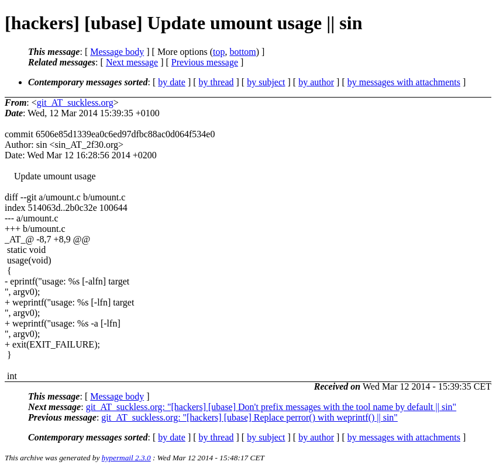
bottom (242, 52)
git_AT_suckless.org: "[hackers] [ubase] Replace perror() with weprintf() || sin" (249, 417)
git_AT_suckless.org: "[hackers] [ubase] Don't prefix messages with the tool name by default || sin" (271, 407)
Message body (117, 52)
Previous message (204, 62)
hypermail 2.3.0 (126, 457)
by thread (216, 82)
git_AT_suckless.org (75, 102)
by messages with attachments (403, 82)
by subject (266, 82)
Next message (132, 62)
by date (171, 82)
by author (316, 82)
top (219, 52)
